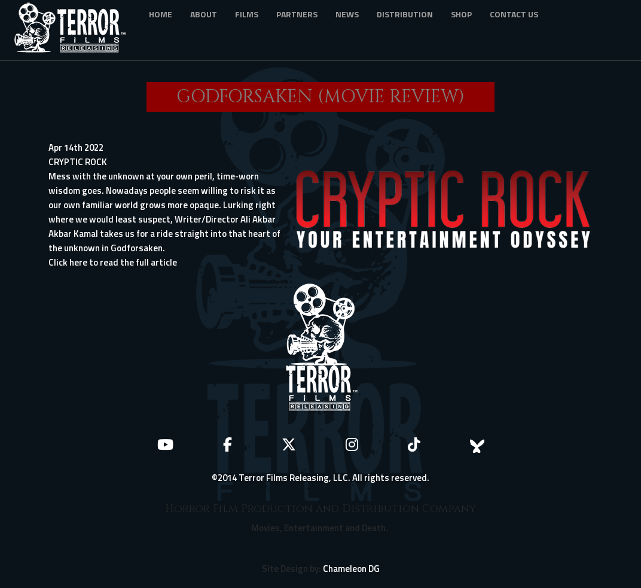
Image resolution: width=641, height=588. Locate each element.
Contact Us (514, 14)
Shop (461, 14)
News (347, 14)
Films (246, 14)
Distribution (405, 14)
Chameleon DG (351, 568)
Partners (297, 14)
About (203, 14)
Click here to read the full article (112, 262)
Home (160, 14)
